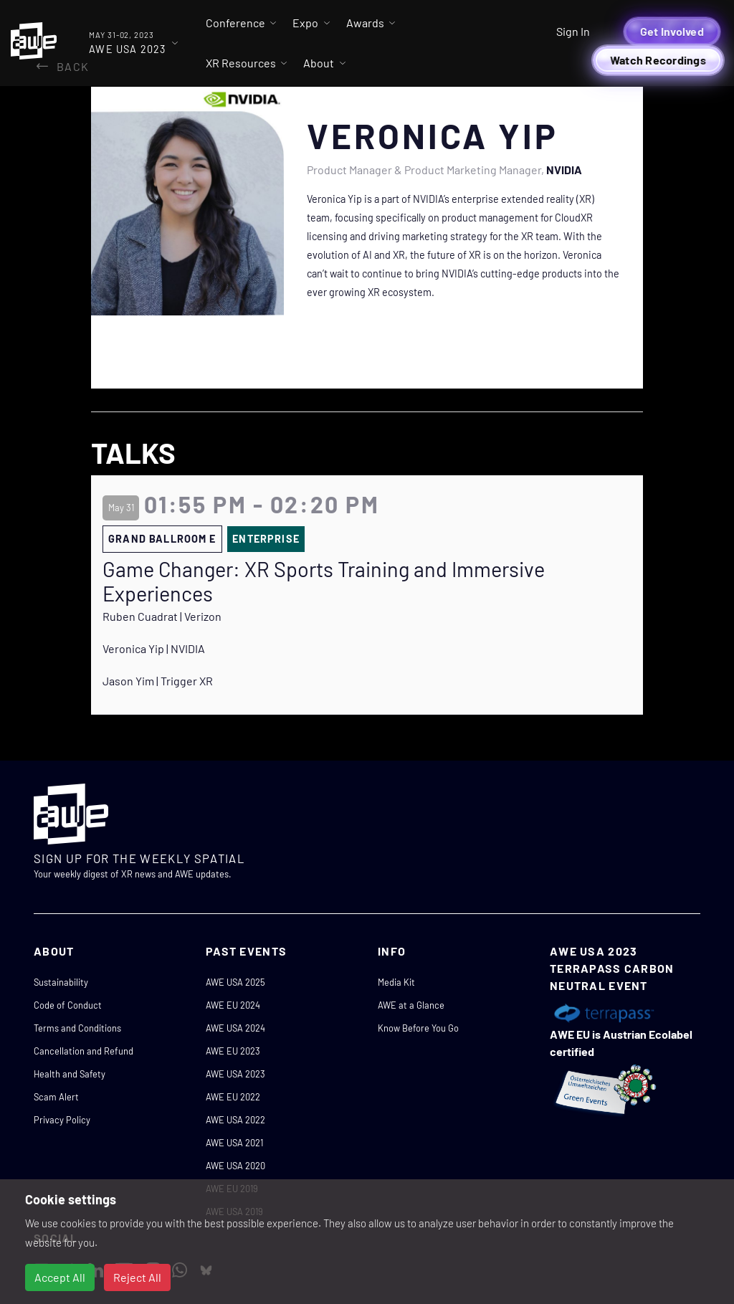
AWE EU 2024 (233, 1005)
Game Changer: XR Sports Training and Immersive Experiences (324, 581)
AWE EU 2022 (233, 1097)
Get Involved (672, 31)
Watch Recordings (658, 60)
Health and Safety (69, 1074)
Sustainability (61, 982)
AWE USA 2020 (235, 1165)
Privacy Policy (62, 1119)
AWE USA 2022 (235, 1119)
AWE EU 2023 (233, 1051)
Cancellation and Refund (83, 1051)
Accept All (59, 1277)
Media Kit (396, 982)
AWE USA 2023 (235, 1074)
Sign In (573, 31)
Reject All (137, 1277)
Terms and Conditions (77, 1028)
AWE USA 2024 (235, 1028)
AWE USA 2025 (235, 982)
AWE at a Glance (411, 1005)
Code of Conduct (68, 1005)
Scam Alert (56, 1097)
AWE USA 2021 (234, 1142)
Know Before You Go (418, 1028)
